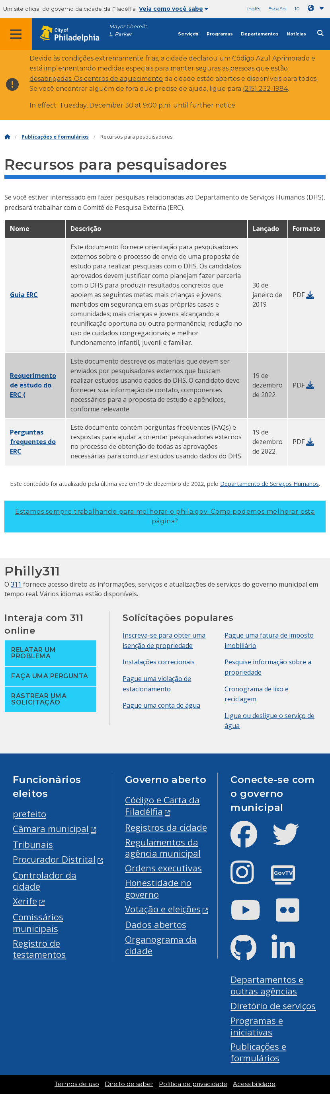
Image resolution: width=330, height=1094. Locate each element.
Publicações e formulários (55, 136)
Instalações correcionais (159, 662)
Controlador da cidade (44, 881)
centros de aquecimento (123, 78)
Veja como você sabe (173, 9)
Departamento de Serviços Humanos (269, 483)
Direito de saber (129, 1084)
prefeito (29, 814)
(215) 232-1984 (265, 88)
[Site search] (320, 33)
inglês (253, 9)
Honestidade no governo (158, 888)
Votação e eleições (163, 909)
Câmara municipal (51, 828)
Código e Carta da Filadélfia (162, 806)
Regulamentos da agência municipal (163, 848)
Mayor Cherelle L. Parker (128, 30)
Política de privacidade (193, 1084)
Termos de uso (77, 1084)
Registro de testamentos (39, 949)
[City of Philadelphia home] (73, 34)
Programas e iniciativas (256, 1026)
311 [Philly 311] (16, 584)
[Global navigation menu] (16, 34)
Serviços (188, 34)
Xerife (25, 901)
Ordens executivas (163, 868)
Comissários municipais (38, 923)
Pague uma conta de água (161, 705)
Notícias (296, 34)
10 (297, 9)
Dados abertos (155, 924)
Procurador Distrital (54, 859)
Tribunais (33, 844)
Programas (220, 34)
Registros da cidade (166, 827)
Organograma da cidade (161, 945)
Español (277, 9)
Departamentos (260, 34)
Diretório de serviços (273, 1006)
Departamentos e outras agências (266, 985)
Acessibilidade (254, 1084)
